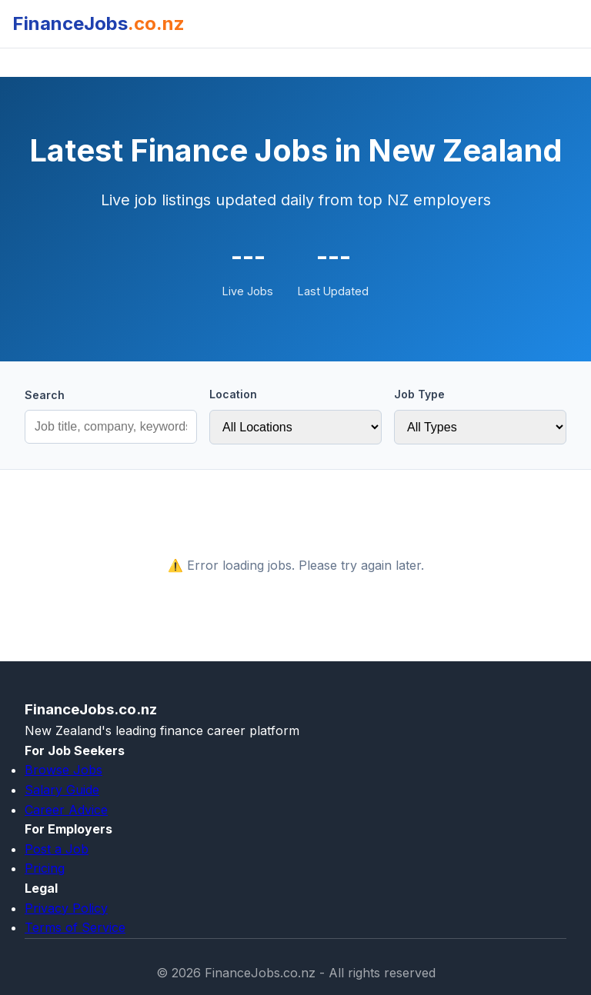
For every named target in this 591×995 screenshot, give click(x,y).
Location (233, 394)
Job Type (419, 394)
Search (45, 394)
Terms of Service (75, 927)
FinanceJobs (98, 23)
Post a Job (56, 849)
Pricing (45, 868)
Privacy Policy (66, 908)
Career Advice (66, 809)
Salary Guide (62, 789)
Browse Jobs (63, 769)
